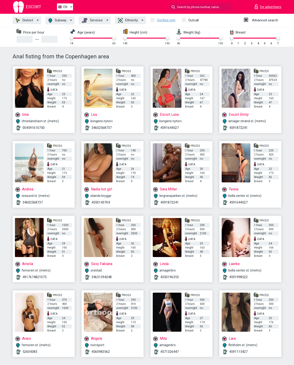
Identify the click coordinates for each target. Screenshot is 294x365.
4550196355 (169, 277)
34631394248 (101, 277)
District (24, 20)
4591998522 (238, 277)
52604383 (30, 352)
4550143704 (100, 202)
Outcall (193, 20)
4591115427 (238, 352)
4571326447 (169, 352)
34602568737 (101, 128)
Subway (57, 20)
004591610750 (34, 128)
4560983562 (100, 352)
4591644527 (169, 128)
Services (92, 20)
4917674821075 (34, 277)
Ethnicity (128, 20)
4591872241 (238, 128)
